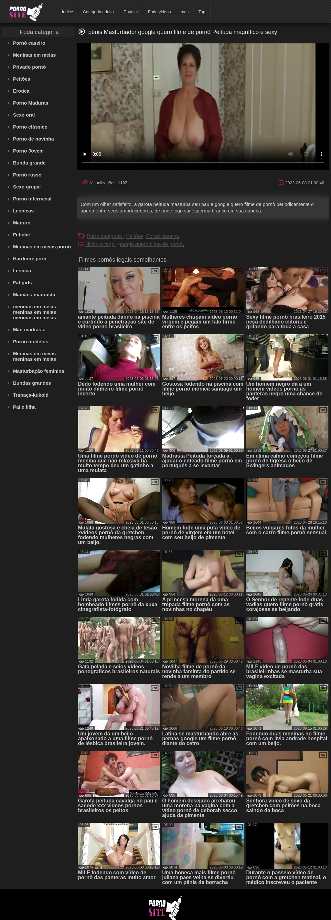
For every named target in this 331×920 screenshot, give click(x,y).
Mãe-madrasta (29, 329)
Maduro (21, 222)
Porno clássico (30, 127)
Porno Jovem (28, 150)
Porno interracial (32, 198)
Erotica (21, 91)
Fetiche (21, 234)
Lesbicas (23, 210)
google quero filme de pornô (150, 244)
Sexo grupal (27, 186)
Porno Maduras (30, 103)
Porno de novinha (33, 139)
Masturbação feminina (38, 371)
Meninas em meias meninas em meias (34, 356)
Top (201, 11)
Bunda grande (29, 162)
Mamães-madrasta (34, 294)
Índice (67, 11)
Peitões (21, 79)
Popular (130, 11)
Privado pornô (29, 67)
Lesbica (22, 270)
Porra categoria (105, 236)
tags (185, 11)
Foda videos (159, 11)
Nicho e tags (100, 244)
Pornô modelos (30, 341)
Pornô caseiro (29, 43)
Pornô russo (27, 174)
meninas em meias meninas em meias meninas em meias (34, 312)
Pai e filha (24, 407)
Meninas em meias (34, 55)
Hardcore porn (29, 258)
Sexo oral (24, 115)
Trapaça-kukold (30, 395)
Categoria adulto (98, 11)
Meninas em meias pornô (42, 246)
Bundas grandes (32, 383)
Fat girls (22, 282)
